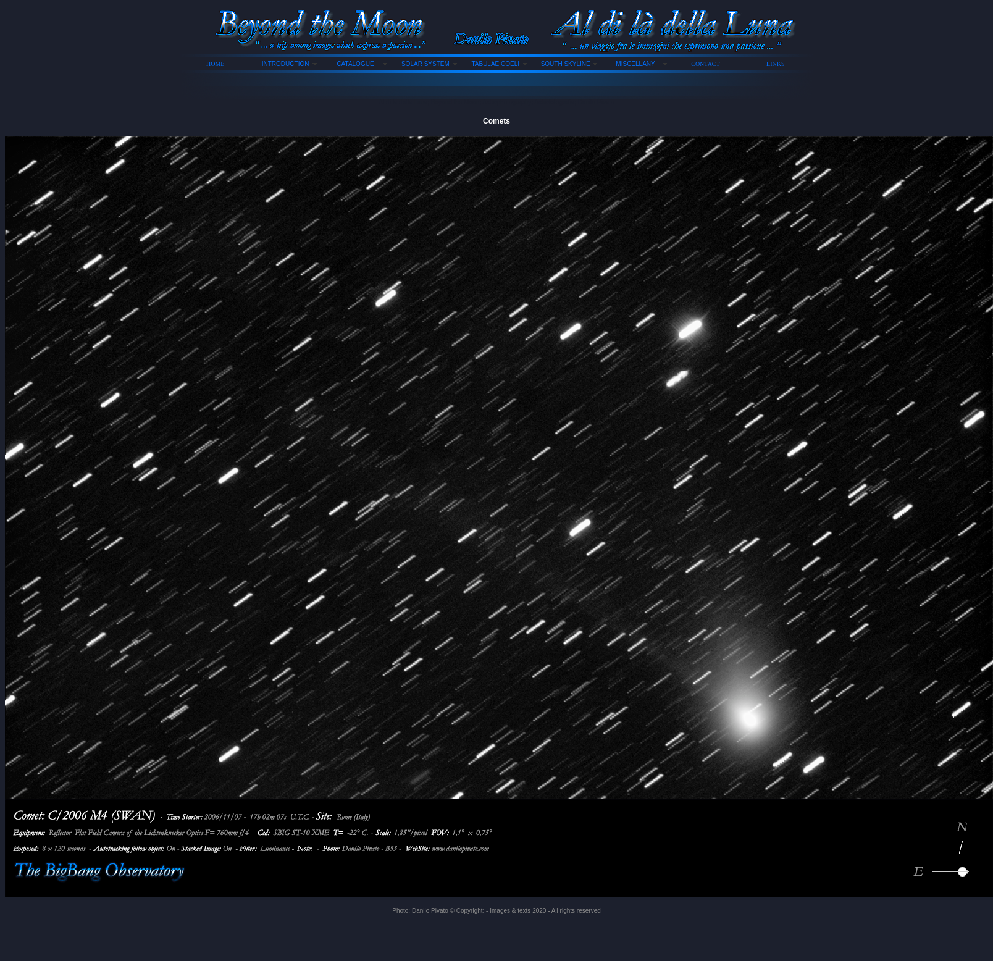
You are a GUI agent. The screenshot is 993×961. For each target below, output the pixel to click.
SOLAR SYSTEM (425, 64)
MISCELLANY (635, 64)
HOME (215, 64)
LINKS (775, 64)
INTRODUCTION (285, 64)
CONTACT (705, 64)
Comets (496, 121)
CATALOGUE (355, 64)
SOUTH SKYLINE (565, 64)
